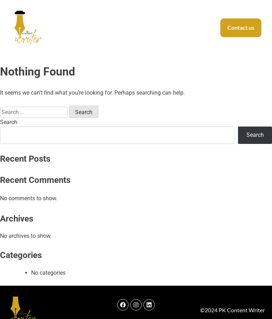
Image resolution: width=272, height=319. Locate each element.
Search (8, 122)
